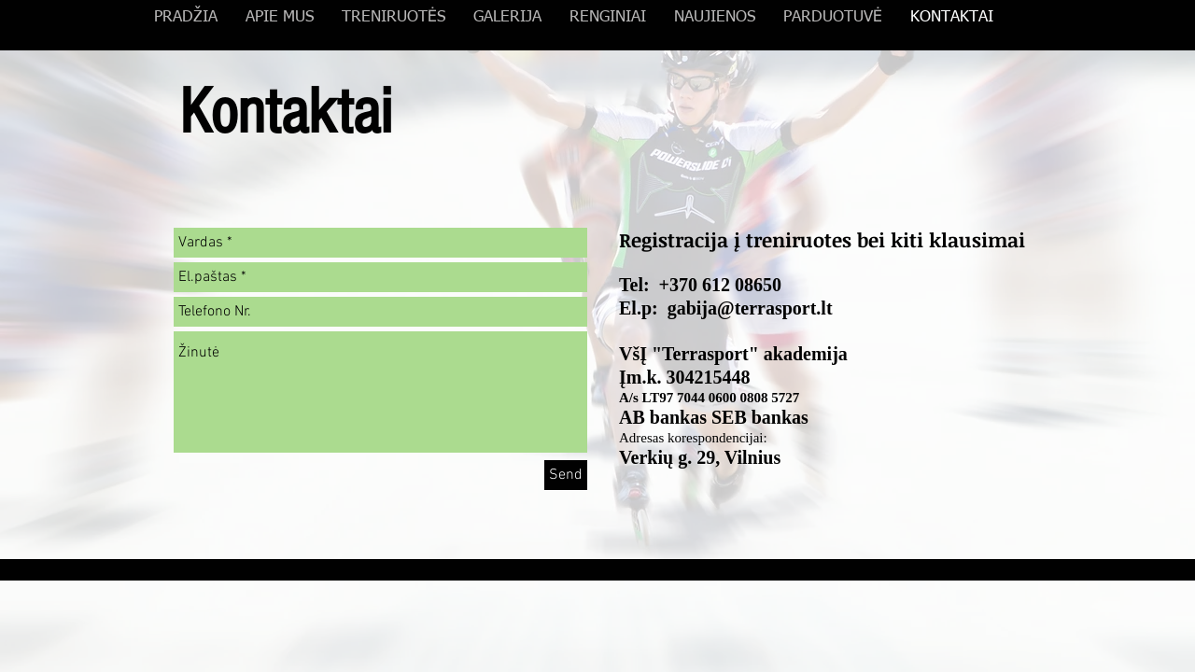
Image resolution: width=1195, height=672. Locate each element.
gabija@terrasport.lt (750, 308)
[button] (507, 18)
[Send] (565, 475)
